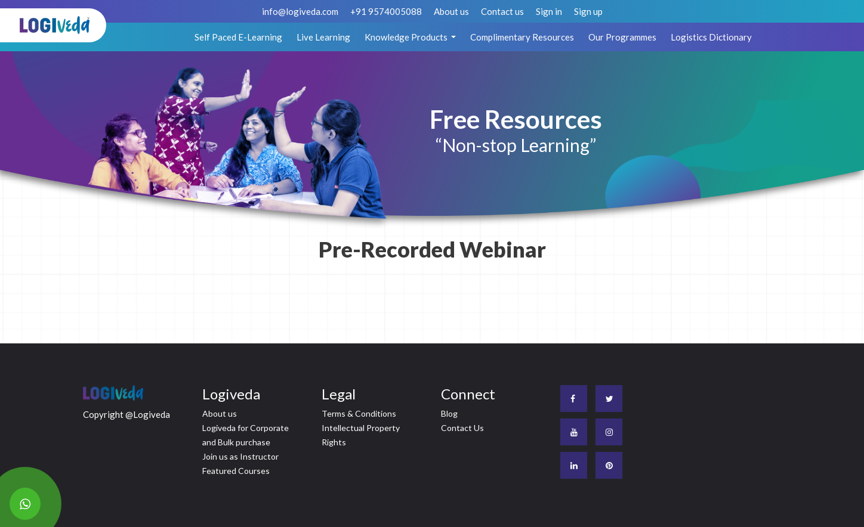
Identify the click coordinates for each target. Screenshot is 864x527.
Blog (449, 413)
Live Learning (323, 37)
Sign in (549, 11)
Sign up (588, 11)
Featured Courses (236, 471)
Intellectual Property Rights (361, 435)
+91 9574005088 (386, 11)
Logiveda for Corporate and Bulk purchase (245, 435)
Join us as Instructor (240, 456)
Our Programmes (622, 37)
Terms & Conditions (359, 413)
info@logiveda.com (300, 11)
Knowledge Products (407, 37)
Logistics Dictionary (711, 37)
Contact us (502, 11)
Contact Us (462, 428)
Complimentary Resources (522, 37)
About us (451, 11)
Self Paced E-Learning (238, 37)
